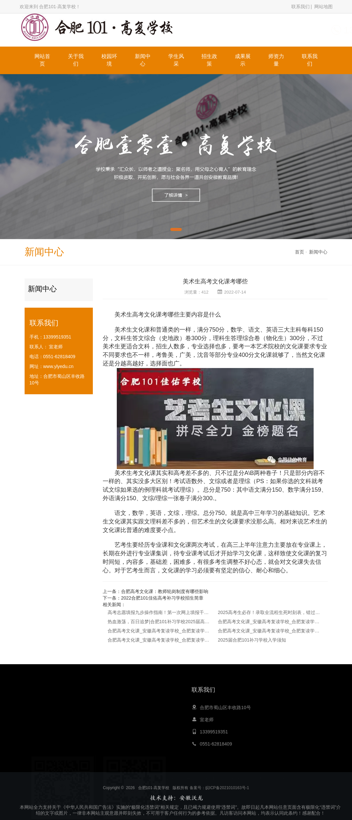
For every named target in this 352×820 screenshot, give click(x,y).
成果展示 (243, 60)
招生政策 (209, 60)
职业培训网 (225, 776)
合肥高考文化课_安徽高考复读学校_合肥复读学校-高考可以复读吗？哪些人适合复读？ (269, 621)
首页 (299, 252)
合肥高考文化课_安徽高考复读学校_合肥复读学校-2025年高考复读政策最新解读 (159, 630)
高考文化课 (147, 314)
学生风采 (176, 60)
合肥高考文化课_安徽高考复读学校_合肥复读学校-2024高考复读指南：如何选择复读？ (159, 640)
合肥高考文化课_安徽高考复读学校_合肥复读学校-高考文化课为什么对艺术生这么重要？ (269, 630)
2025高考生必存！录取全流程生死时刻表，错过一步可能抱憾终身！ (269, 612)
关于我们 (76, 60)
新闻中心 (143, 60)
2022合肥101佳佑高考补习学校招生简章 (162, 598)
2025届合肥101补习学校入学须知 (252, 640)
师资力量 (276, 60)
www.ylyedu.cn (58, 366)
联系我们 (300, 6)
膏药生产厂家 (274, 776)
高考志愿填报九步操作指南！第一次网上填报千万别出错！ (159, 612)
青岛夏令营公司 (155, 776)
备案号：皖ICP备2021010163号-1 (219, 812)
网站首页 (42, 60)
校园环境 (109, 60)
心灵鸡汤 (128, 776)
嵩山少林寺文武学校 (192, 776)
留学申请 (249, 776)
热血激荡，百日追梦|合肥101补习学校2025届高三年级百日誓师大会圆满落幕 (159, 621)
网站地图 (323, 6)
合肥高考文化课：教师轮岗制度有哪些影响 (164, 591)
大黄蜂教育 (104, 776)
